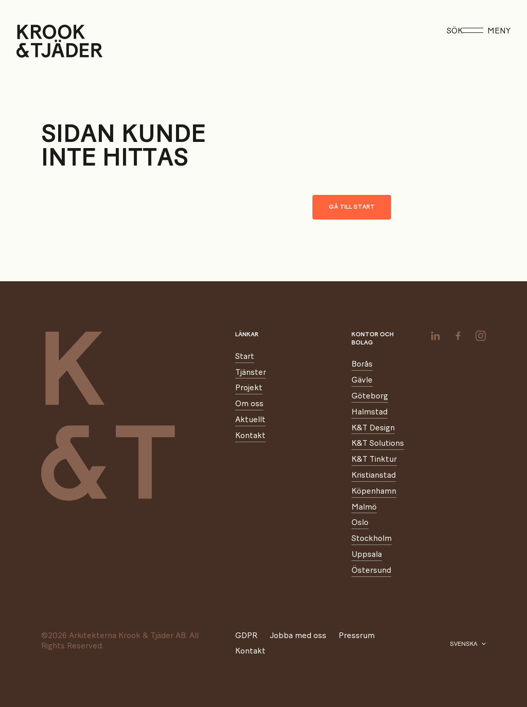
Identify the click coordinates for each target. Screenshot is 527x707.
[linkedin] (435, 336)
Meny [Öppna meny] (487, 31)
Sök (455, 31)
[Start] (29, 41)
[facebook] (458, 336)
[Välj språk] (468, 644)
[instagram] (481, 336)
